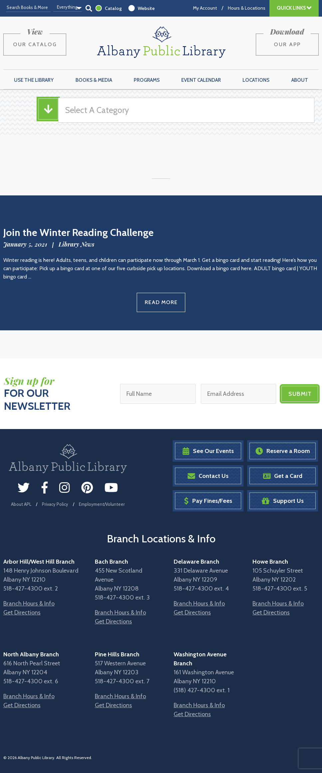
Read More (161, 302)
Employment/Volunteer (102, 504)
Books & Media (94, 80)
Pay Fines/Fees (208, 501)
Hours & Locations (246, 8)
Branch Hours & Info (29, 603)
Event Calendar (201, 80)
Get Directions (22, 612)
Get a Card (283, 476)
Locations (255, 80)
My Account (205, 8)
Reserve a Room (282, 451)
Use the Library (34, 80)
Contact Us (208, 476)
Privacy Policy (55, 504)
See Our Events (208, 451)
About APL (21, 504)
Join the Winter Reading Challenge (78, 232)
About (299, 80)
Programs (147, 80)
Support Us (283, 501)
